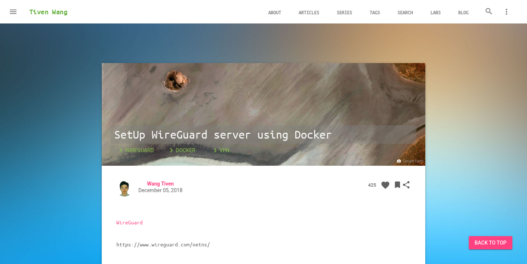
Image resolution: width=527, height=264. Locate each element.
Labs (435, 12)
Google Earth (409, 161)
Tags (375, 12)
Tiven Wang (48, 12)
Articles (309, 12)
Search (405, 12)
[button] (13, 12)
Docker (181, 150)
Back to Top (490, 242)
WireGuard (135, 150)
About (274, 12)
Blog (463, 12)
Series (344, 12)
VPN (220, 150)
